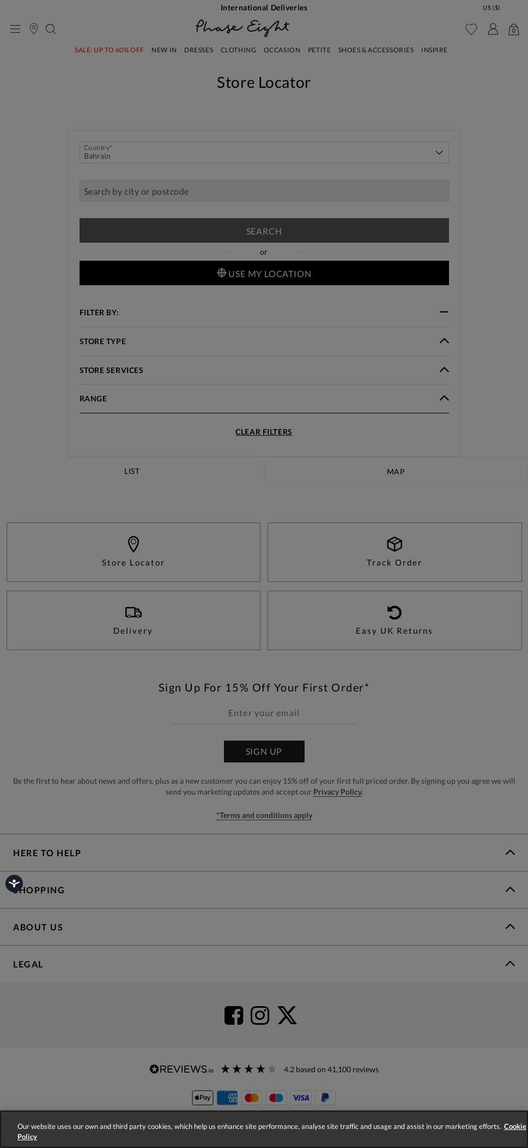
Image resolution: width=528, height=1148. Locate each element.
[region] (264, 1129)
